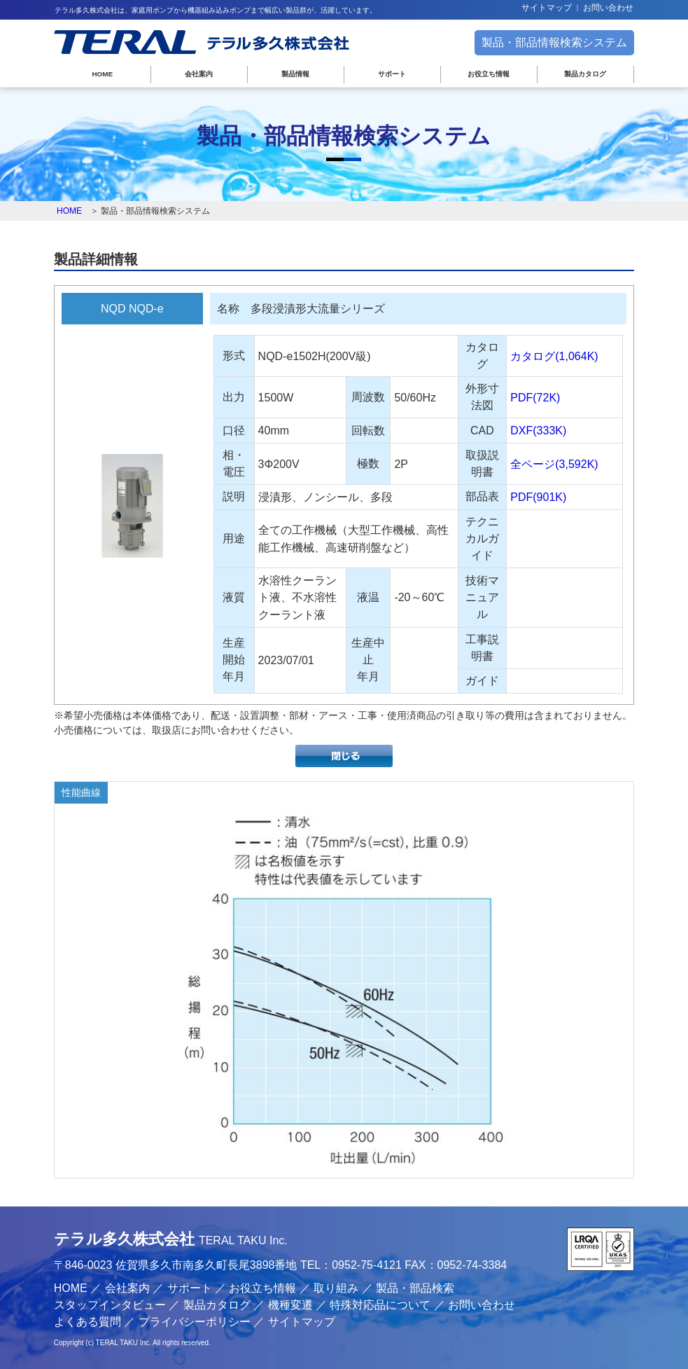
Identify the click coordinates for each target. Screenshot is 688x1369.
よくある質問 (87, 1322)
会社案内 (199, 74)
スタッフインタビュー (110, 1305)
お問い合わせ (608, 8)
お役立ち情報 (489, 74)
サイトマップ (546, 8)
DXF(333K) (538, 430)
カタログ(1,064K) (554, 356)
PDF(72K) (535, 398)
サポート (392, 74)
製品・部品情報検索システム (554, 42)
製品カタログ (585, 74)
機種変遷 (290, 1305)
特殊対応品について (380, 1305)
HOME (102, 74)
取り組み (336, 1288)
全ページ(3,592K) (554, 463)
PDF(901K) (538, 497)
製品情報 (295, 74)
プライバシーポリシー (195, 1322)
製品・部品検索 (415, 1288)
